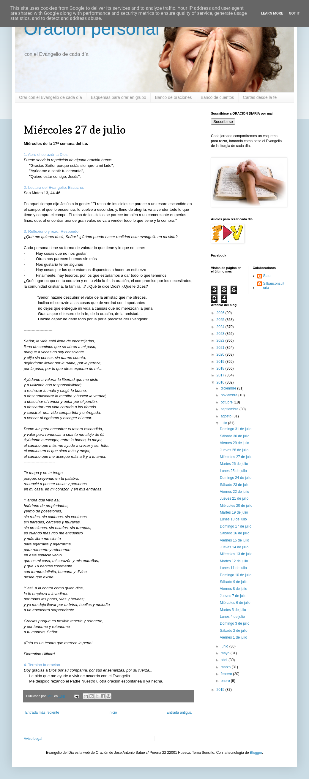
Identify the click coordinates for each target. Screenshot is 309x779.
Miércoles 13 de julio (236, 554)
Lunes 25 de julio (233, 471)
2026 (221, 313)
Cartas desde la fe (260, 97)
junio (225, 646)
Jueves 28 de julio (234, 450)
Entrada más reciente (42, 712)
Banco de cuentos (217, 97)
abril (224, 660)
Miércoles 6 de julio (235, 603)
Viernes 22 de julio (234, 492)
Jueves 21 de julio (234, 498)
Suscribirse (223, 121)
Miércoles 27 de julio (236, 457)
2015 (221, 690)
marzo (226, 667)
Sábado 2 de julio (233, 630)
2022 (221, 340)
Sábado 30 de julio (234, 436)
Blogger (256, 752)
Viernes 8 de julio (233, 589)
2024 (221, 327)
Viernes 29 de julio (234, 443)
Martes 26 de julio (234, 464)
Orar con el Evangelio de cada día (50, 97)
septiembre (230, 409)
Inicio (113, 712)
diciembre (229, 388)
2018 (221, 368)
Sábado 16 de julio (234, 533)
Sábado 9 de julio (233, 582)
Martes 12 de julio (234, 561)
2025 (221, 320)
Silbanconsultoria (273, 285)
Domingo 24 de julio (235, 478)
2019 (221, 362)
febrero (227, 674)
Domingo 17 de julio (235, 526)
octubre (227, 402)
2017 (221, 375)
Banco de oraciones (173, 97)
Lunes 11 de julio (233, 568)
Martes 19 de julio (234, 512)
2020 (221, 354)
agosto (226, 416)
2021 (221, 348)
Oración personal (92, 29)
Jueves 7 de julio (233, 596)
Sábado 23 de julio (234, 485)
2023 (221, 334)
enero (226, 681)
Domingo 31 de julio (235, 429)
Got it (294, 13)
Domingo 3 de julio (234, 623)
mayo (226, 653)
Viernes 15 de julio (234, 540)
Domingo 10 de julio (235, 575)
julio (224, 423)
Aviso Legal (33, 739)
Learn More (272, 13)
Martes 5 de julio (233, 610)
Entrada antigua (179, 712)
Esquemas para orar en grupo (118, 97)
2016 (221, 382)
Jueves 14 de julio (234, 547)
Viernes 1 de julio (233, 637)
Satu (267, 276)
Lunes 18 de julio (233, 519)
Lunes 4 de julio (232, 617)
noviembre (229, 395)
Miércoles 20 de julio (236, 506)
